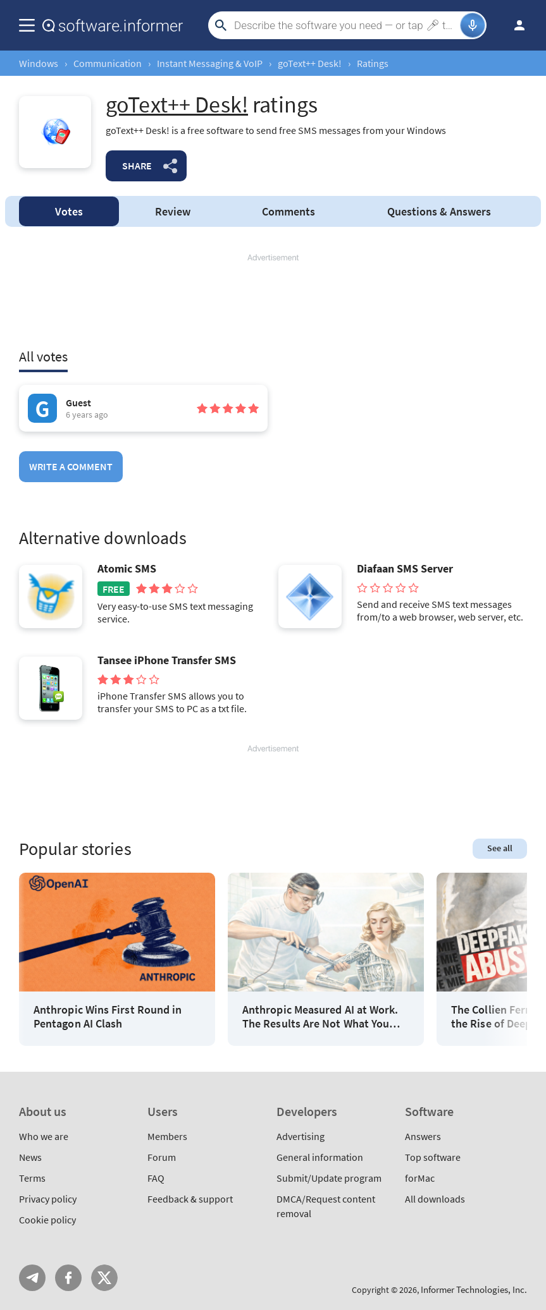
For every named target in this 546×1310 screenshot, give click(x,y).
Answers (439, 211)
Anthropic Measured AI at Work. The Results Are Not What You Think (320, 1016)
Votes (69, 211)
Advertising (300, 1136)
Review (172, 211)
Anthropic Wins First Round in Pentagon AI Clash (108, 1016)
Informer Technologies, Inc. (474, 1289)
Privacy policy (48, 1198)
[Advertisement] (273, 301)
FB (68, 1278)
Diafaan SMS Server (405, 569)
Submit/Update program (329, 1178)
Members (167, 1136)
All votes (43, 356)
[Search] (345, 25)
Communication (107, 63)
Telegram (32, 1278)
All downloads (435, 1198)
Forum (161, 1157)
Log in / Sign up (513, 25)
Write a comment (71, 466)
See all (499, 848)
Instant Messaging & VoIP (210, 63)
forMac (420, 1178)
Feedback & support (190, 1198)
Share (137, 165)
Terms (32, 1178)
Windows (38, 63)
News (30, 1157)
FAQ (155, 1178)
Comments (288, 211)
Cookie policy (47, 1219)
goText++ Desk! (310, 63)
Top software (433, 1157)
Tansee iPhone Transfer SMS (166, 660)
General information (319, 1157)
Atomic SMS (126, 569)
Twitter (104, 1278)
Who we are (43, 1136)
